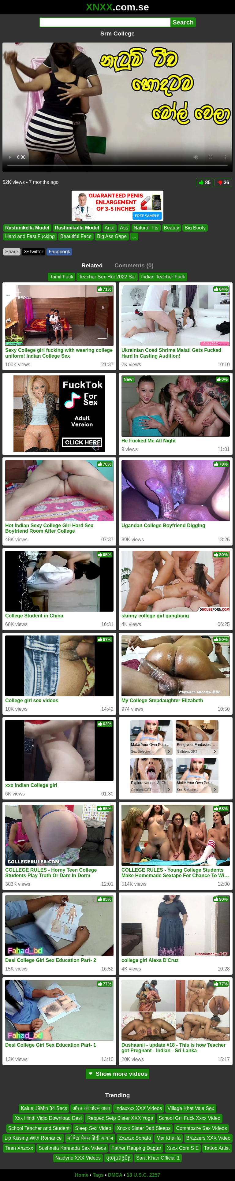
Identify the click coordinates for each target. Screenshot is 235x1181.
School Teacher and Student (39, 1128)
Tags (98, 1175)
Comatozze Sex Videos (201, 1128)
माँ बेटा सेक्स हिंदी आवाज (90, 1138)
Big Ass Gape (112, 236)
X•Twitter (33, 251)
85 (205, 182)
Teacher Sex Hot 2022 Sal (107, 276)
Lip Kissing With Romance (33, 1138)
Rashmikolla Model (77, 227)
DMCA (115, 1175)
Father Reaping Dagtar (136, 1147)
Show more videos (118, 1074)
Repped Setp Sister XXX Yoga (120, 1118)
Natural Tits (146, 227)
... (134, 236)
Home (81, 1175)
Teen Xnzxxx (19, 1147)
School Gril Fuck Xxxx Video (190, 1118)
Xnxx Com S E (183, 1147)
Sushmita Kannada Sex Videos (72, 1147)
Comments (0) (134, 265)
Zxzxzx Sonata (135, 1138)
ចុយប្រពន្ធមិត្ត (118, 1158)
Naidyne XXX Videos (78, 1158)
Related (92, 265)
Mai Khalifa (168, 1138)
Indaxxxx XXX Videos (138, 1108)
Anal (109, 227)
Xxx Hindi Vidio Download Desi (48, 1118)
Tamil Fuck (61, 276)
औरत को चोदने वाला (91, 1108)
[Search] (104, 22)
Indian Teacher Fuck (163, 276)
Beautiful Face (75, 236)
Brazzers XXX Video (208, 1138)
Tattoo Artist (217, 1147)
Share (11, 251)
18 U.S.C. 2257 (143, 1175)
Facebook (59, 251)
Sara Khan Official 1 (158, 1158)
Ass (124, 227)
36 (223, 182)
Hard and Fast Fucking (30, 236)
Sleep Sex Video (93, 1128)
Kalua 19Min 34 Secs (44, 1108)
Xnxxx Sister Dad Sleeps (143, 1128)
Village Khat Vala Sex (190, 1108)
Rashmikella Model (27, 227)
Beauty (171, 227)
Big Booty (195, 227)
